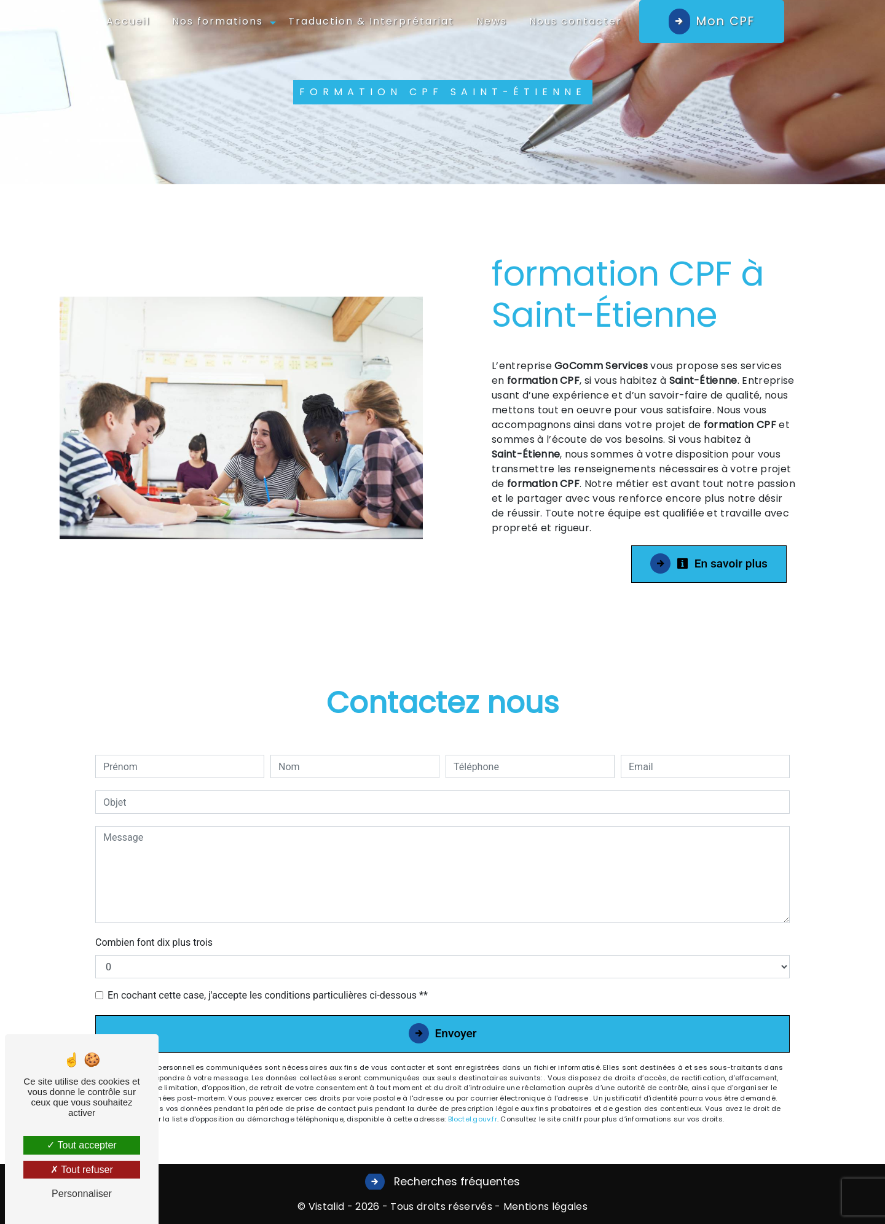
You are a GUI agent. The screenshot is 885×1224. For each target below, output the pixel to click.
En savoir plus (722, 563)
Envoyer (456, 1033)
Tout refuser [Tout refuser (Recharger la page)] (81, 1169)
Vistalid (327, 1206)
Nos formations (217, 21)
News (491, 21)
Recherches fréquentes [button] (455, 1181)
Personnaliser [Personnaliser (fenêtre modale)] (82, 1193)
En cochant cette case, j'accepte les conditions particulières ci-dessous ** (268, 995)
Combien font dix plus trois (154, 942)
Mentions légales (544, 1206)
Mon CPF (725, 21)
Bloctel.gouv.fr (472, 1119)
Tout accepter (81, 1145)
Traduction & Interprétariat (371, 21)
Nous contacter (575, 21)
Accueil (128, 21)
